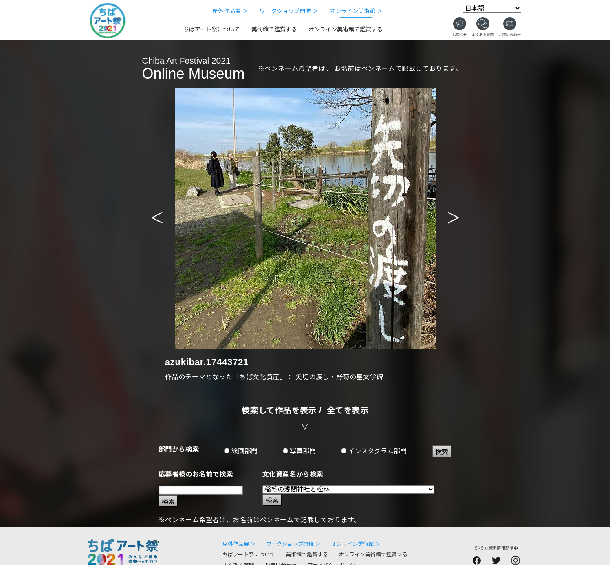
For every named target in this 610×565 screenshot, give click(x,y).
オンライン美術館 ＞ (356, 11)
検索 (441, 451)
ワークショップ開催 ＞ (289, 11)
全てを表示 (348, 410)
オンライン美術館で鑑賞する (345, 29)
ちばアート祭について (211, 29)
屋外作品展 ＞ (230, 11)
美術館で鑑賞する (274, 29)
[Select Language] (492, 8)
